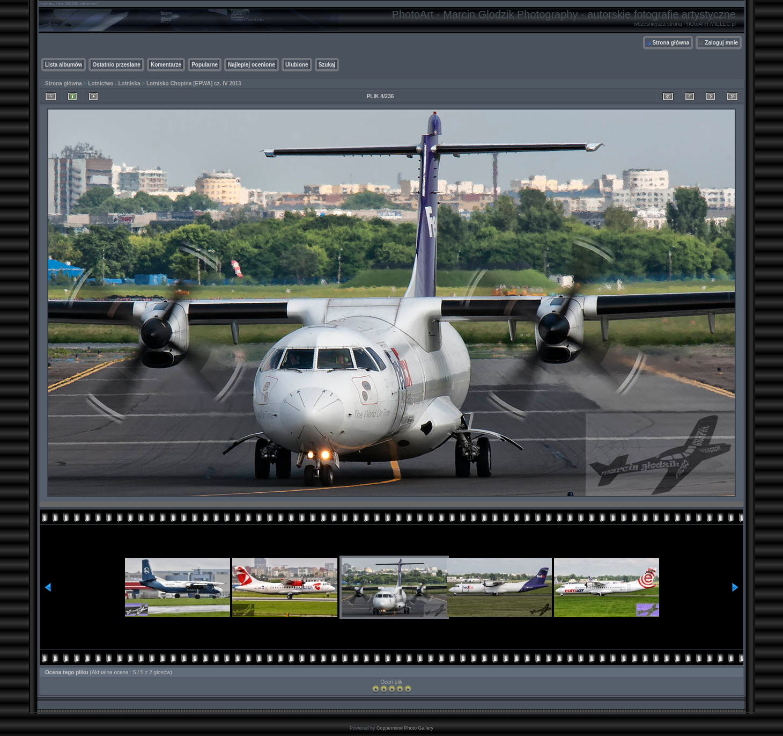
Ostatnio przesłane (116, 65)
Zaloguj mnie (721, 43)
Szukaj (327, 65)
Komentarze (166, 65)
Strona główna (670, 43)
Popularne (204, 65)
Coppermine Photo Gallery (404, 728)
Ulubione (296, 65)
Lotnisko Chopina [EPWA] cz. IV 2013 (193, 83)
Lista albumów (63, 65)
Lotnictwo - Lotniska (114, 83)
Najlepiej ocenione (251, 65)
